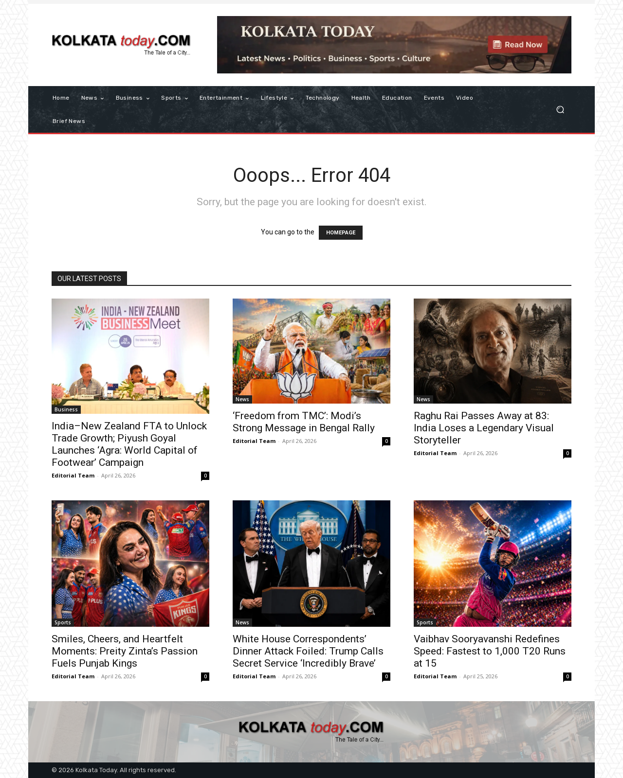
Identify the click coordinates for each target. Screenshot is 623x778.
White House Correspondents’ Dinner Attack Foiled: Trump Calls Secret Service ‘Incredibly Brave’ (308, 651)
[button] (560, 109)
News (242, 399)
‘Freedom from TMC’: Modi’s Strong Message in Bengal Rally (304, 422)
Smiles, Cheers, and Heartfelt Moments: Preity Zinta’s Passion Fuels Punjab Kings (125, 651)
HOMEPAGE (340, 233)
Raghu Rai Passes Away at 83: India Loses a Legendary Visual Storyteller (484, 428)
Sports (63, 622)
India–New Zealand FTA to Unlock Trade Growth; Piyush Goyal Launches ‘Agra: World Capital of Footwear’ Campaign (129, 444)
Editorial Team (73, 475)
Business (66, 409)
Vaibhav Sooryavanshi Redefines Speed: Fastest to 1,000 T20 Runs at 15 (490, 651)
